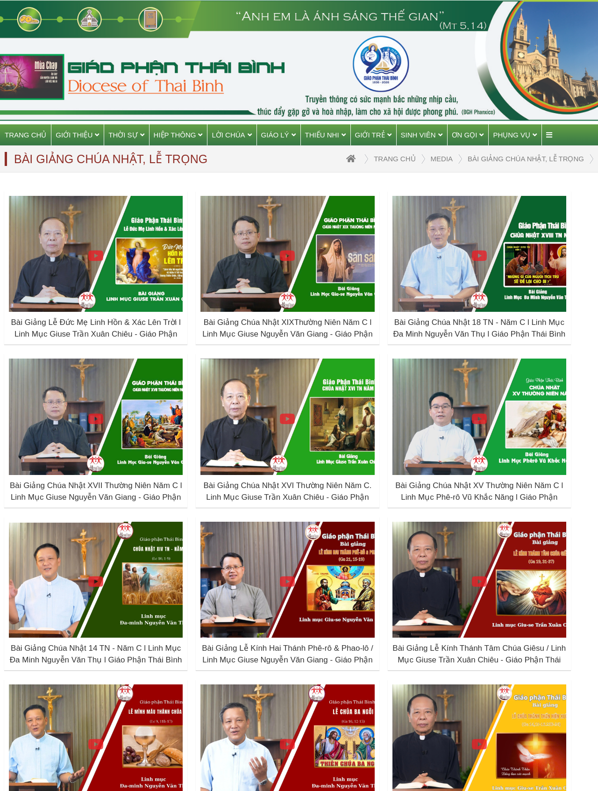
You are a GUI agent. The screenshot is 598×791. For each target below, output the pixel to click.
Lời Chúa (231, 134)
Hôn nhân (329, 639)
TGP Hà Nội (459, 660)
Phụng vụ (515, 134)
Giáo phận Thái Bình (473, 639)
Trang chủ (25, 135)
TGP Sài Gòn (461, 703)
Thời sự (126, 134)
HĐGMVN (455, 725)
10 (385, 583)
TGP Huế (454, 682)
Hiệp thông (178, 134)
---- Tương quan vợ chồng (356, 682)
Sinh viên (421, 134)
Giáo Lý (278, 134)
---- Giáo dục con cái (347, 660)
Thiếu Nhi (325, 134)
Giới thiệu (77, 134)
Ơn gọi (468, 134)
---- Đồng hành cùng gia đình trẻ (361, 731)
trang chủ (394, 159)
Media (442, 159)
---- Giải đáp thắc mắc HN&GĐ (363, 703)
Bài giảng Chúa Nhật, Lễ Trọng (526, 159)
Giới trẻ (373, 134)
